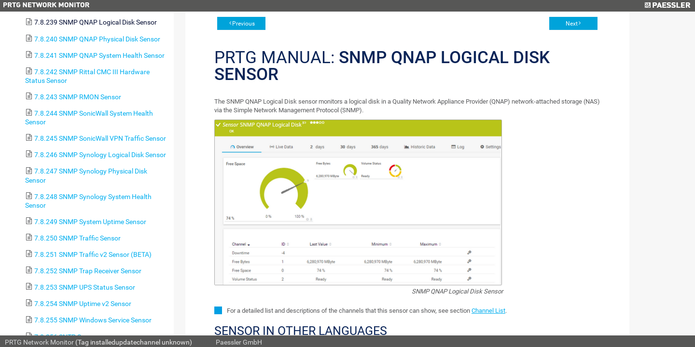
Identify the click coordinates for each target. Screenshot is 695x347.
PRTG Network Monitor (39, 342)
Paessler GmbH (239, 342)
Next (572, 23)
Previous (243, 23)
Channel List (488, 310)
